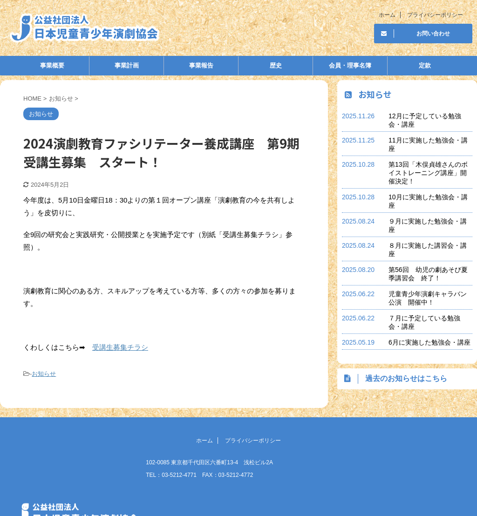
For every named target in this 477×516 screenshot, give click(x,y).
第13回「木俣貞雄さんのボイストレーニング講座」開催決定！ (428, 173)
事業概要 (52, 65)
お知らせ (44, 373)
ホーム (387, 15)
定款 (425, 65)
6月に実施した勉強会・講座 (429, 342)
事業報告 (201, 65)
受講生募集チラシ (120, 347)
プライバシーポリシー (435, 15)
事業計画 (127, 65)
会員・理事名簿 (350, 65)
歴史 (276, 65)
